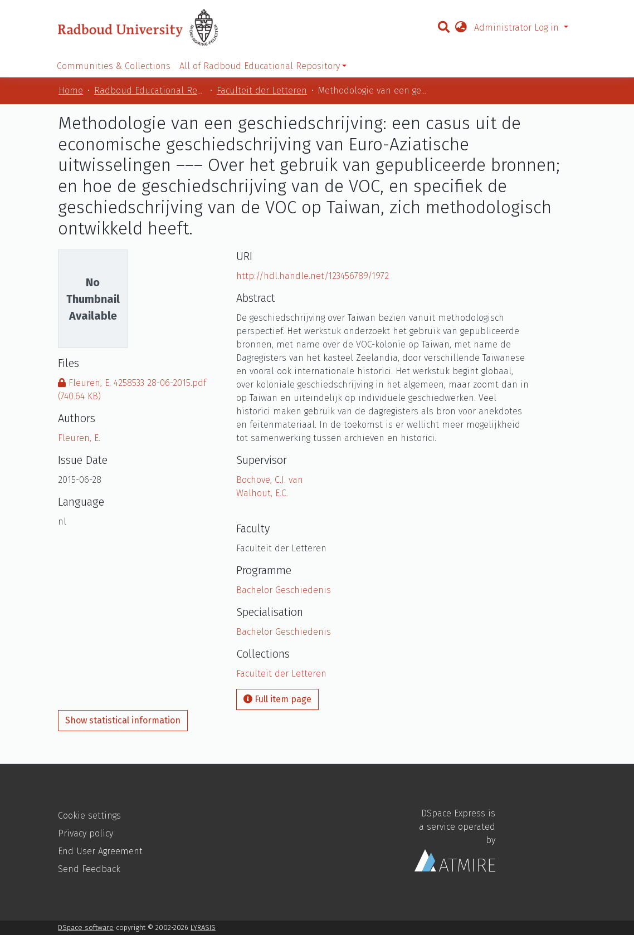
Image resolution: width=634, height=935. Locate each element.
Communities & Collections (113, 66)
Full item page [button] (277, 699)
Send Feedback (89, 869)
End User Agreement (100, 851)
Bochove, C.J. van (269, 479)
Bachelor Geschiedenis (283, 590)
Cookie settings (89, 815)
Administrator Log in (518, 27)
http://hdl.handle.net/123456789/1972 (312, 276)
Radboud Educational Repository (150, 90)
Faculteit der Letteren (262, 90)
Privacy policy (85, 833)
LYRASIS (203, 927)
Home (70, 90)
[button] (461, 28)
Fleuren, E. (79, 438)
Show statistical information (123, 720)
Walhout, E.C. (262, 493)
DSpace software (86, 927)
